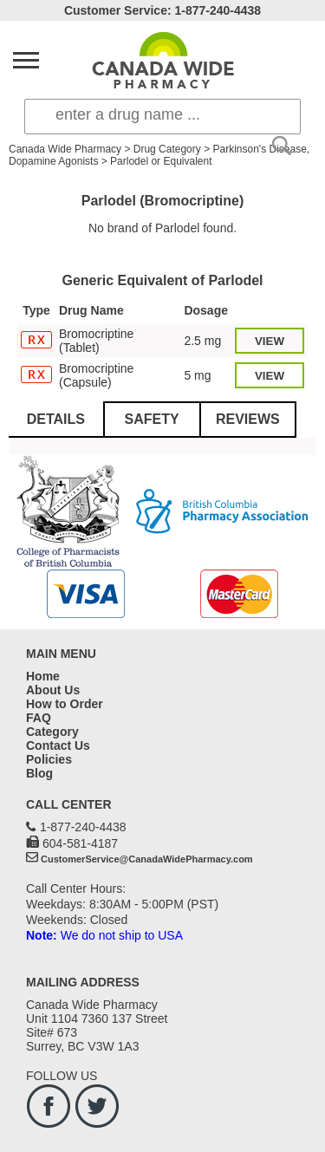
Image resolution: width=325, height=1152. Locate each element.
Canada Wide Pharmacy (65, 149)
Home (43, 676)
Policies (49, 759)
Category (52, 732)
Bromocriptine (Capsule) (96, 375)
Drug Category (167, 149)
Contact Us (58, 745)
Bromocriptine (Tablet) (96, 341)
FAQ (38, 718)
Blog (39, 773)
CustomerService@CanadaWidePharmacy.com (147, 859)
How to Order (64, 704)
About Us (53, 690)
